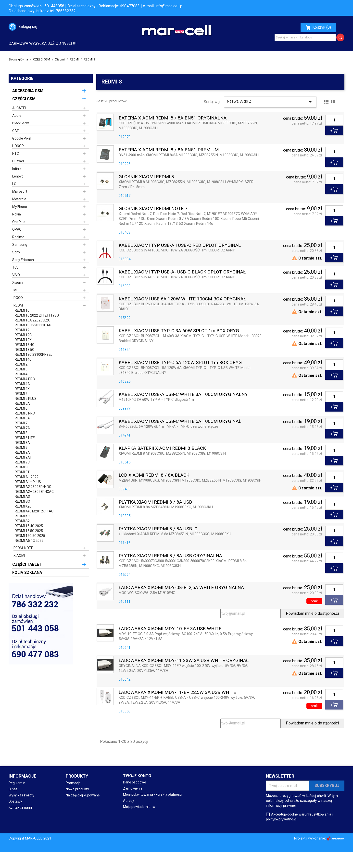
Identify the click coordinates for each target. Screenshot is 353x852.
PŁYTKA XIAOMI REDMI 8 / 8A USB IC (158, 529)
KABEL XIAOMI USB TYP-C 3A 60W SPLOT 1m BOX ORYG (179, 330)
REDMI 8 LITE (25, 438)
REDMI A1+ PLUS (28, 482)
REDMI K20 (23, 506)
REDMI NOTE (23, 548)
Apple (16, 116)
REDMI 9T (22, 472)
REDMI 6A (22, 418)
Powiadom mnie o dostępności (312, 613)
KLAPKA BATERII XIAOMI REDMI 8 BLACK (162, 448)
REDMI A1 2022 (26, 477)
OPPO (17, 229)
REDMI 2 (21, 364)
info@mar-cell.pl (169, 6)
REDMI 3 (21, 369)
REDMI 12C (23, 335)
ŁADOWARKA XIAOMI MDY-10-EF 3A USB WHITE (170, 628)
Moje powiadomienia (139, 807)
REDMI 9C (22, 462)
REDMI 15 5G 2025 (29, 531)
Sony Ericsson (23, 260)
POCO (18, 298)
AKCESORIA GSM (27, 90)
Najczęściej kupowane (83, 795)
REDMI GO (22, 501)
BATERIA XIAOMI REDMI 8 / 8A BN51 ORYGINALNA (173, 118)
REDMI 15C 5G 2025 (30, 536)
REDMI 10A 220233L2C (32, 320)
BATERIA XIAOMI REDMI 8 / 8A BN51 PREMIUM (169, 150)
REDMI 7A (22, 428)
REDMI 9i (21, 467)
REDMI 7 (21, 423)
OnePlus (18, 222)
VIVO (16, 275)
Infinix (16, 169)
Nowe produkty (77, 789)
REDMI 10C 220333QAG (33, 325)
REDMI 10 (22, 310)
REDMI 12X (23, 340)
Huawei (18, 161)
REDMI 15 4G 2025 (29, 526)
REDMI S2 (22, 521)
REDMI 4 (21, 374)
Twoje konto (137, 775)
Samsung (19, 245)
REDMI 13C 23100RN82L (33, 354)
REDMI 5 (21, 394)
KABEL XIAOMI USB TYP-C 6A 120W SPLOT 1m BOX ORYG (180, 362)
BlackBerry (20, 123)
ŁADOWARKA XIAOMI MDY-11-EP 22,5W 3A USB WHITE (177, 692)
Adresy (128, 801)
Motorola (19, 199)
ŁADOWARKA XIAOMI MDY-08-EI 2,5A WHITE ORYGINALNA (181, 587)
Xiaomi (17, 282)
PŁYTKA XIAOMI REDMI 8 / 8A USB (155, 502)
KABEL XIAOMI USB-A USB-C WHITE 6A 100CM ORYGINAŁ (180, 421)
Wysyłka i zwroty (21, 795)
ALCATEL (19, 108)
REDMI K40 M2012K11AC (34, 511)
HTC (15, 153)
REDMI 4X (22, 389)
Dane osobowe (134, 782)
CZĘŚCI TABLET (27, 564)
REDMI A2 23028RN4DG (33, 487)
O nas (13, 789)
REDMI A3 (22, 496)
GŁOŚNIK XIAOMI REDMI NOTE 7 (153, 208)
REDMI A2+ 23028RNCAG (34, 492)
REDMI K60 (23, 516)
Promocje (73, 783)
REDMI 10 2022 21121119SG (37, 315)
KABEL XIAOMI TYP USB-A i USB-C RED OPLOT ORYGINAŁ (180, 245)
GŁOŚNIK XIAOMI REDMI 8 (146, 176)
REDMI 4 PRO (25, 379)
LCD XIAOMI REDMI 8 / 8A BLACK (154, 475)
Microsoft (19, 191)
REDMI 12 (22, 330)
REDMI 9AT (23, 457)
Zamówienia (132, 788)
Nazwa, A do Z (270, 102)
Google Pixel (21, 138)
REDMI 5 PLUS (26, 399)
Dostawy (15, 801)
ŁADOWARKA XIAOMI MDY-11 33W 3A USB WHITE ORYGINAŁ (184, 660)
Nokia (16, 214)
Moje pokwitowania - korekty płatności (152, 794)
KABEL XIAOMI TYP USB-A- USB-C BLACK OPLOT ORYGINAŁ (182, 272)
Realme (18, 237)
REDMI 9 (21, 448)
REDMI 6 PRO (25, 413)
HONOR (18, 146)
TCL (15, 267)
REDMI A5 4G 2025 (29, 541)
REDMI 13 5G (24, 350)
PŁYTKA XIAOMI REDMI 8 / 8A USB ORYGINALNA (170, 555)
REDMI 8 (21, 433)
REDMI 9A (22, 452)
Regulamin (17, 783)
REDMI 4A (22, 384)
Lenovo (18, 176)
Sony (16, 252)
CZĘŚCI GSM (24, 98)
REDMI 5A (22, 403)
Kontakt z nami (20, 807)
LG (14, 184)
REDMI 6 (21, 408)
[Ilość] (334, 120)
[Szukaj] (305, 37)
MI (15, 290)
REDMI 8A (22, 443)
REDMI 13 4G (24, 345)
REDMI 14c (23, 359)
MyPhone (19, 207)
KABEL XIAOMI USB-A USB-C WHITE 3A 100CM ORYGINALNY (183, 394)
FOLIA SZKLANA (27, 572)
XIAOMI (19, 555)
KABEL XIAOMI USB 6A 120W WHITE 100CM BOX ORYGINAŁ (182, 299)
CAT (15, 131)
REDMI (18, 305)
